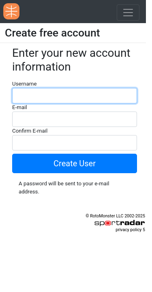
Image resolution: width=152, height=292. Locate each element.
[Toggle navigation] (128, 12)
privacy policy (128, 229)
